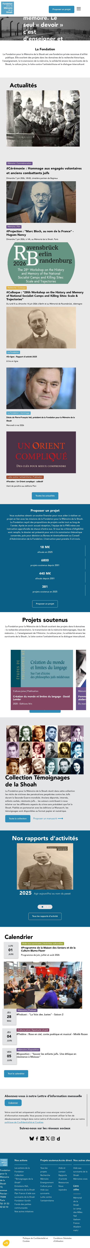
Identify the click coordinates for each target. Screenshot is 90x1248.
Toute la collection (18, 818)
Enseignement (47, 1182)
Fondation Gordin (23, 1200)
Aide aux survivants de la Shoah (80, 1172)
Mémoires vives (80, 1178)
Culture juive (46, 1186)
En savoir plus (33, 59)
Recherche (45, 1175)
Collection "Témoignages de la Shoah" (24, 1179)
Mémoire (44, 1178)
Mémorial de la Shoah (77, 1201)
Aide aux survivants (44, 1191)
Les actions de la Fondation (22, 1170)
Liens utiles (76, 1187)
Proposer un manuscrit (48, 818)
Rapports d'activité (63, 1177)
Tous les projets (43, 1170)
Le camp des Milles (77, 1210)
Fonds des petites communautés (23, 1206)
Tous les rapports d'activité (45, 916)
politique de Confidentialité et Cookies (24, 1122)
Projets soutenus (49, 1160)
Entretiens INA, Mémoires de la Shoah (25, 1188)
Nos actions (21, 1160)
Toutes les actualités (45, 495)
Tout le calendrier (16, 1073)
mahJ (75, 1230)
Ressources (64, 1182)
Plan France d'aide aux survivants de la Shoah (25, 1195)
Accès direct (65, 1160)
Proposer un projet (62, 9)
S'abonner (13, 1102)
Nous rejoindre (63, 1188)
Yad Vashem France (76, 1219)
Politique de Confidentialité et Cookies (35, 1240)
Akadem (77, 1226)
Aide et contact (62, 1170)
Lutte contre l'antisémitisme (47, 1199)
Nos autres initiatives (24, 1211)
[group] (44, 876)
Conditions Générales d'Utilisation (62, 1240)
